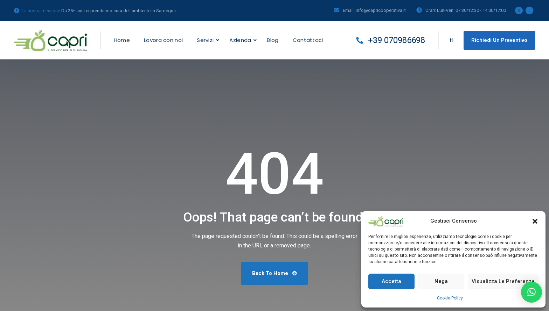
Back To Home (274, 273)
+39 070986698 (390, 40)
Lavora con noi (163, 40)
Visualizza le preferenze (503, 281)
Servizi (205, 40)
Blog (272, 40)
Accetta (391, 281)
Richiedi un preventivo (499, 40)
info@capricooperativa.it (381, 10)
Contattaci (308, 40)
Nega (441, 281)
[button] (534, 221)
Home (122, 40)
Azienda (240, 40)
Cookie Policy (450, 298)
